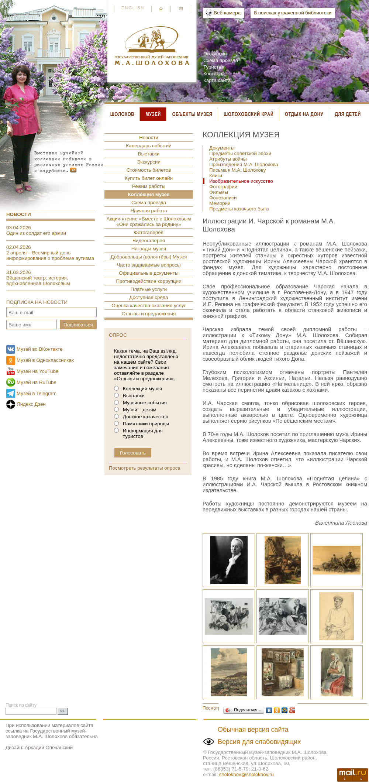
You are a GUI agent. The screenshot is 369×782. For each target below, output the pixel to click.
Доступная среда (148, 297)
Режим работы (148, 186)
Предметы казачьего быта (239, 209)
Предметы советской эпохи (240, 153)
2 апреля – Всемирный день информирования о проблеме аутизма (50, 255)
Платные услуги (149, 289)
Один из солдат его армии (36, 233)
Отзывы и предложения (149, 313)
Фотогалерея (148, 232)
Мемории (220, 203)
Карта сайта (217, 80)
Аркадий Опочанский (49, 747)
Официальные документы (148, 273)
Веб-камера (227, 13)
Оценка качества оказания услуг (149, 305)
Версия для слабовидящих (259, 741)
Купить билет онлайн (149, 178)
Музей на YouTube (37, 371)
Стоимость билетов (149, 170)
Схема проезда (220, 60)
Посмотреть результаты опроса (144, 468)
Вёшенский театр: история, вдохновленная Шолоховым (38, 280)
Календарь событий (148, 145)
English (132, 8)
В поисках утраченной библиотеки (292, 13)
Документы (222, 148)
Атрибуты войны (228, 159)
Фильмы (218, 192)
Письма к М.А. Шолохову (237, 170)
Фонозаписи (223, 197)
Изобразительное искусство (241, 181)
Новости (18, 214)
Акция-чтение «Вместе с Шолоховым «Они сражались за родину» (149, 221)
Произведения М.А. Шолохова (243, 164)
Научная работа (148, 210)
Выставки (149, 154)
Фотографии (223, 186)
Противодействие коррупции (148, 281)
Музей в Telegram (36, 393)
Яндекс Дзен (31, 404)
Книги (215, 175)
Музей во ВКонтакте (40, 349)
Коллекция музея (148, 194)
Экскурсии (215, 53)
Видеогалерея (148, 240)
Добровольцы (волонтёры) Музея (148, 257)
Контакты (214, 73)
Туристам (214, 67)
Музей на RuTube (36, 382)
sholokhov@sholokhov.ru (246, 774)
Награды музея (148, 248)
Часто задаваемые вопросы (149, 265)
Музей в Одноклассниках (45, 360)
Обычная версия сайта (253, 729)
